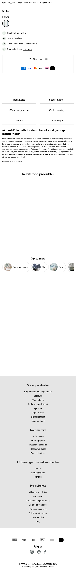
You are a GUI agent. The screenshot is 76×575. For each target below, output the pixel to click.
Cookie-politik (38, 517)
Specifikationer (56, 100)
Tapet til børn (38, 412)
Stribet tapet (41, 2)
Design (19, 2)
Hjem (4, 2)
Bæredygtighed (38, 473)
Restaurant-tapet (38, 449)
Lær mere (27, 49)
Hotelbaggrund (38, 440)
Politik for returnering (38, 513)
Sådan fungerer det (19, 110)
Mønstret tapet (29, 2)
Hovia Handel (38, 436)
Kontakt (38, 477)
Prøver (19, 120)
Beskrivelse (19, 100)
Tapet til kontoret (38, 453)
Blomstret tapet (38, 417)
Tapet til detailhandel (38, 445)
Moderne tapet (38, 421)
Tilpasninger (56, 120)
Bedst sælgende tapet (38, 404)
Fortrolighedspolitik (38, 509)
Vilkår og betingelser (38, 505)
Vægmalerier (38, 400)
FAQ (38, 521)
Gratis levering (56, 110)
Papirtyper (38, 496)
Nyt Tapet (38, 408)
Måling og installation (38, 492)
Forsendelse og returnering (38, 500)
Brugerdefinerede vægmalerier (38, 391)
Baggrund (11, 2)
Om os (38, 468)
